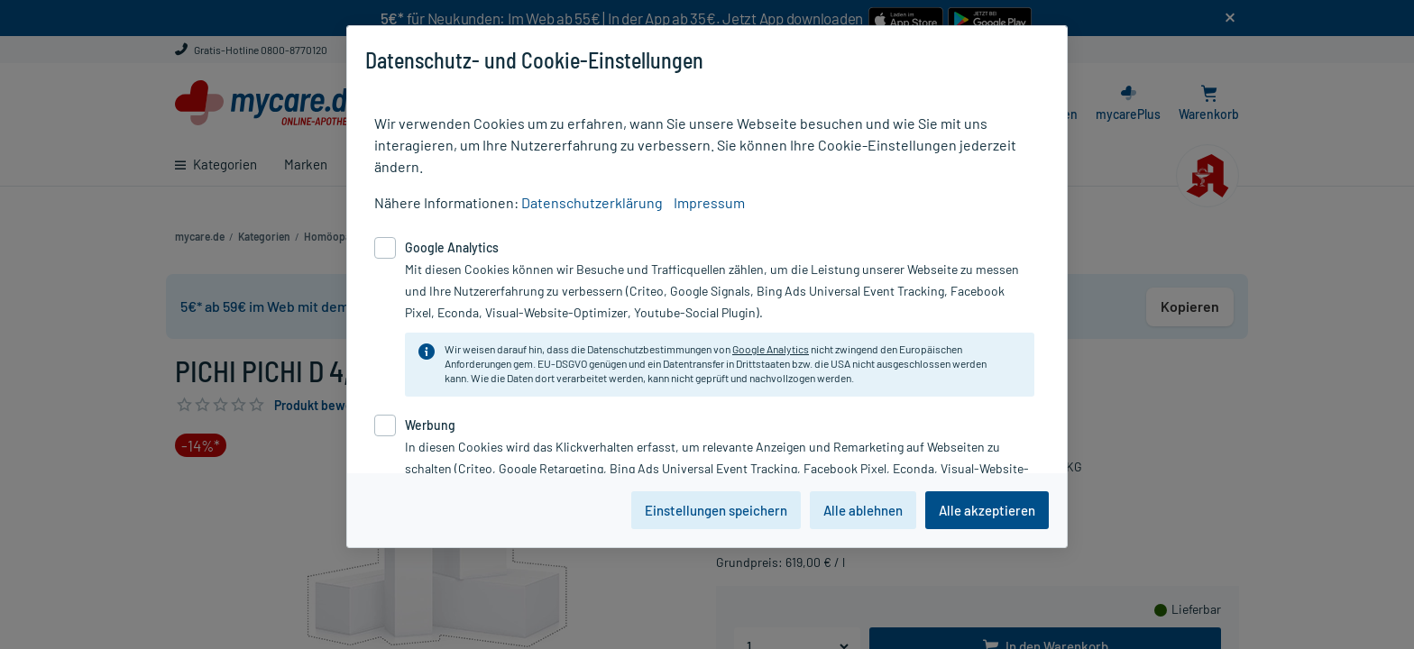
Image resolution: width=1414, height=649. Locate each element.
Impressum (709, 202)
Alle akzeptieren (987, 510)
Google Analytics (770, 349)
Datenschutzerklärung (592, 202)
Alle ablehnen (863, 510)
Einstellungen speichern (716, 510)
